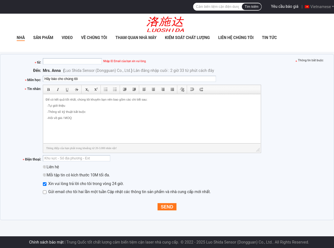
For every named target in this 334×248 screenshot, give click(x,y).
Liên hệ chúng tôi (236, 37)
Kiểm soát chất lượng (187, 37)
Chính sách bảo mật (46, 242)
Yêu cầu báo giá (285, 6)
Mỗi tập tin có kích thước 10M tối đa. (76, 175)
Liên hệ (51, 167)
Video (67, 37)
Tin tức (269, 37)
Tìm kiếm (252, 7)
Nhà (21, 37)
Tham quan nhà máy (136, 37)
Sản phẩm (43, 37)
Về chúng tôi (94, 37)
